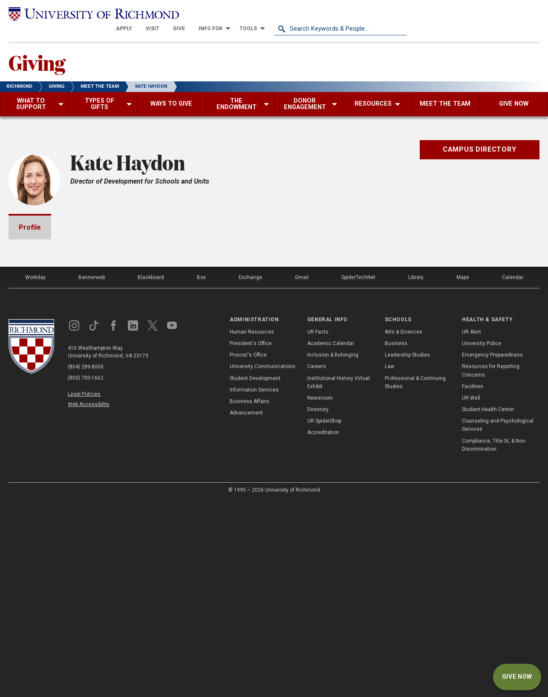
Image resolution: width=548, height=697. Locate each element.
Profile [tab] (30, 212)
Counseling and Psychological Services (498, 621)
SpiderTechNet (358, 474)
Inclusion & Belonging (332, 551)
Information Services (254, 586)
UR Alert (471, 528)
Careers (316, 563)
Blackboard (151, 474)
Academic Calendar (330, 540)
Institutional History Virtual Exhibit (338, 578)
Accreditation (323, 629)
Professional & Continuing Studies (415, 578)
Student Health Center (488, 606)
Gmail (302, 474)
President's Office (250, 540)
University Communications (262, 563)
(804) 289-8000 (86, 563)
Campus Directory (479, 134)
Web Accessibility (89, 600)
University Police (481, 540)
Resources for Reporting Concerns (490, 567)
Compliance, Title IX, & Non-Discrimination (494, 641)
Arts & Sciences (403, 528)
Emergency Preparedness (492, 551)
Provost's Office (248, 551)
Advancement (246, 609)
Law (389, 563)
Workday (35, 474)
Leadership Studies (407, 551)
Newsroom (320, 594)
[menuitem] (257, 14)
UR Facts (318, 528)
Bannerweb (91, 474)
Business (396, 540)
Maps (462, 474)
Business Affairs (249, 598)
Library (416, 474)
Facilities (472, 582)
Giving (37, 47)
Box (201, 474)
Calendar (512, 474)
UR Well (471, 594)
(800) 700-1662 (86, 574)
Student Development (255, 574)
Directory (318, 606)
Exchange (250, 474)
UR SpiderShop (324, 617)
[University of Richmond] (75, 13)
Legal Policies (84, 590)
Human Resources (252, 528)
